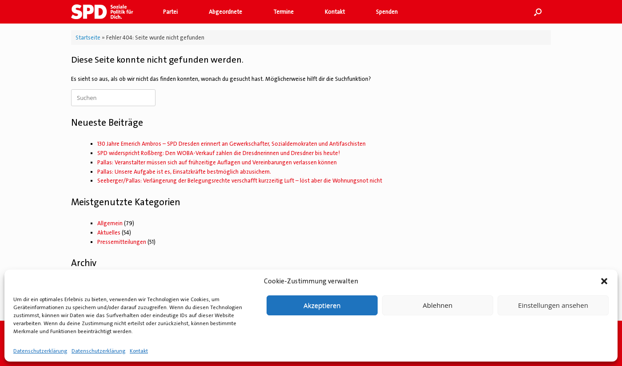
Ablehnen (438, 305)
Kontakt (139, 350)
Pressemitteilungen (121, 242)
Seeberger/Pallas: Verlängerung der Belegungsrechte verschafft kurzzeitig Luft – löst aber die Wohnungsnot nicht (239, 180)
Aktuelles (108, 232)
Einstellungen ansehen (553, 305)
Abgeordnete (225, 12)
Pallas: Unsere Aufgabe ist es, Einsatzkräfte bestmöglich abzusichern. (184, 171)
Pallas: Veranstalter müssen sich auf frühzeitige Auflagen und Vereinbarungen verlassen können (217, 162)
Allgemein (110, 223)
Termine (283, 12)
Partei (170, 12)
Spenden (387, 12)
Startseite (88, 37)
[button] (604, 281)
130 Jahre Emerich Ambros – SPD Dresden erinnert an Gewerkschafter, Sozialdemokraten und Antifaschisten (231, 143)
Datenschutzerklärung (40, 350)
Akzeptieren (321, 305)
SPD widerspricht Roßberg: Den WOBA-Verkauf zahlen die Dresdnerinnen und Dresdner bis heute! (218, 153)
